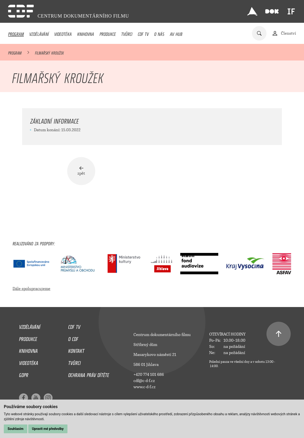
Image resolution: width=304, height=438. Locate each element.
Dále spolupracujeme (31, 288)
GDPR (23, 374)
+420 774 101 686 (148, 374)
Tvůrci (126, 32)
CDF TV (143, 32)
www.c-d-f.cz (144, 387)
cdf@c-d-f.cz (144, 380)
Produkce (108, 32)
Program (16, 32)
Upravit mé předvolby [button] (48, 429)
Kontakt (76, 350)
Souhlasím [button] (16, 429)
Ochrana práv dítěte (88, 374)
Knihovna (85, 32)
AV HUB (176, 32)
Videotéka (63, 32)
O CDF (73, 338)
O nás (159, 32)
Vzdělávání (39, 32)
